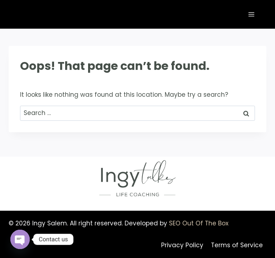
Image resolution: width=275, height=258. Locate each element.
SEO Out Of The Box (198, 223)
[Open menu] (251, 14)
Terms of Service (237, 245)
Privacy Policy (182, 245)
